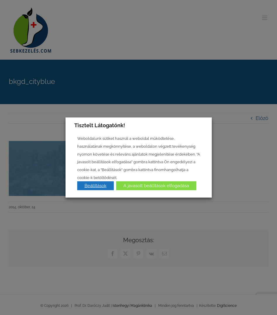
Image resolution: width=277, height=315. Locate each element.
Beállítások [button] (95, 185)
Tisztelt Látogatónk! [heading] (99, 125)
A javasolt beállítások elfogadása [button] (156, 185)
